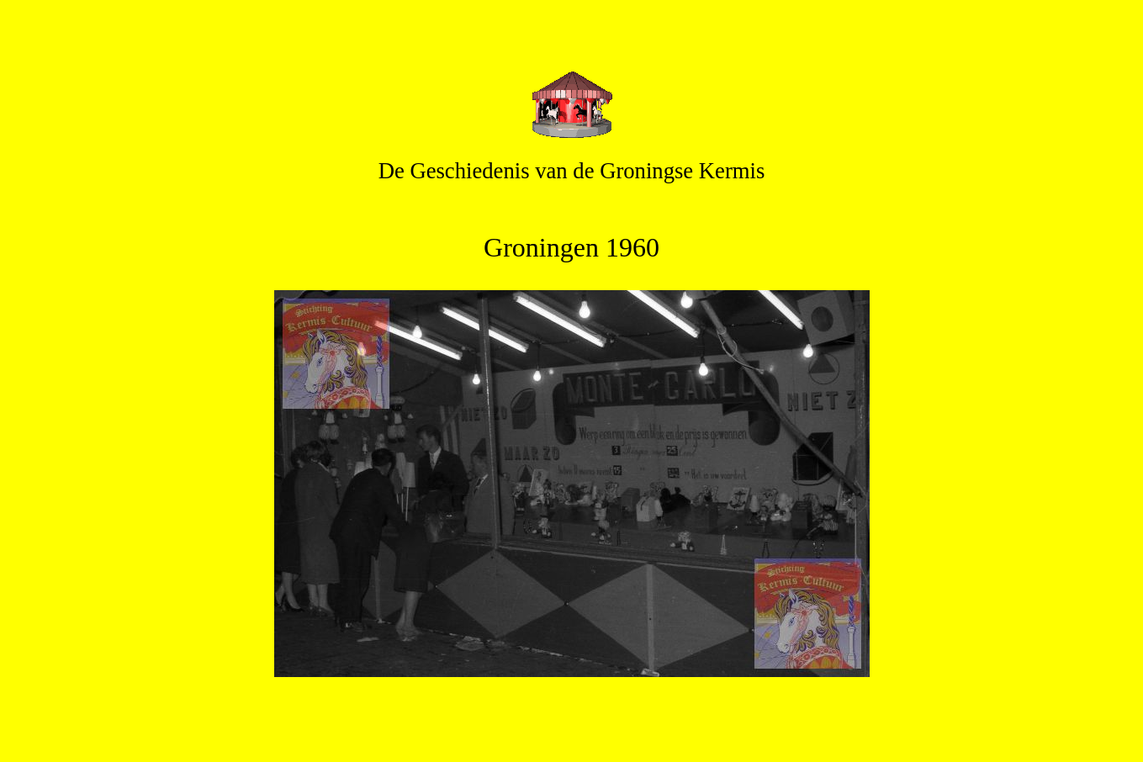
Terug (571, 719)
